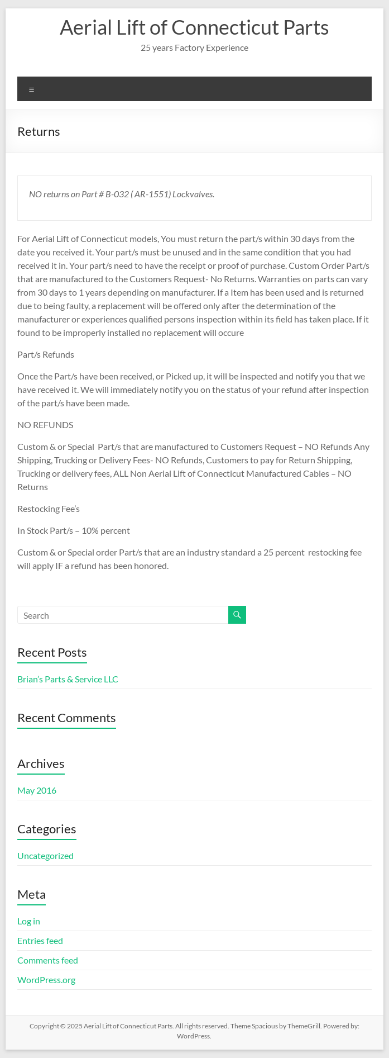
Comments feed (47, 960)
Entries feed (40, 940)
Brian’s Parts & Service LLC (67, 678)
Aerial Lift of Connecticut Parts (194, 27)
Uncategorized (45, 855)
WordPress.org (46, 979)
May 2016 (36, 790)
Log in (28, 920)
